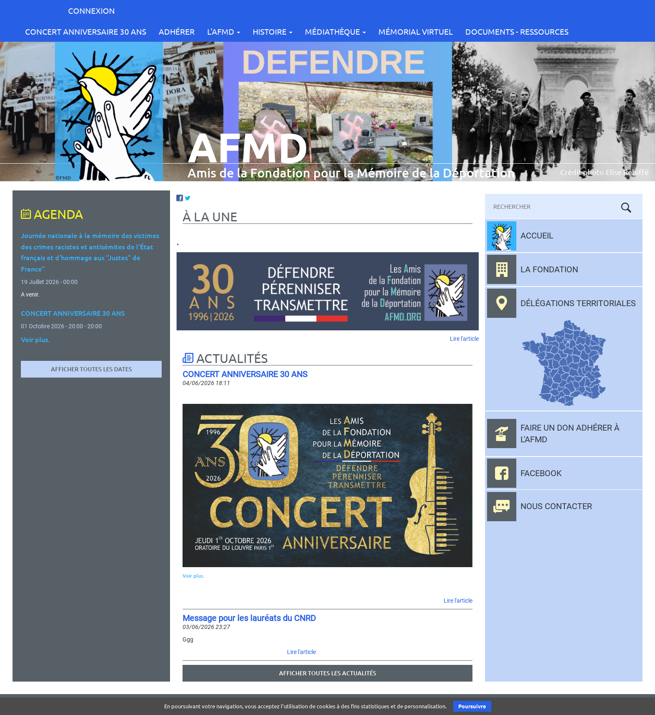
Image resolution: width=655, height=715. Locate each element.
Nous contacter (556, 506)
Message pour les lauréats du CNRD (249, 618)
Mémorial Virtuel (415, 31)
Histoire (272, 31)
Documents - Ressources (517, 31)
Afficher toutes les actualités (327, 673)
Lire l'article (464, 338)
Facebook (541, 473)
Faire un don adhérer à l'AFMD (569, 434)
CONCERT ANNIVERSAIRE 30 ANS (85, 31)
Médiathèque (335, 31)
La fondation (549, 269)
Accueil (536, 236)
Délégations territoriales (578, 303)
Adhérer (177, 31)
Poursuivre (472, 706)
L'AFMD (223, 31)
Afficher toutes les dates (91, 369)
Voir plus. (193, 575)
